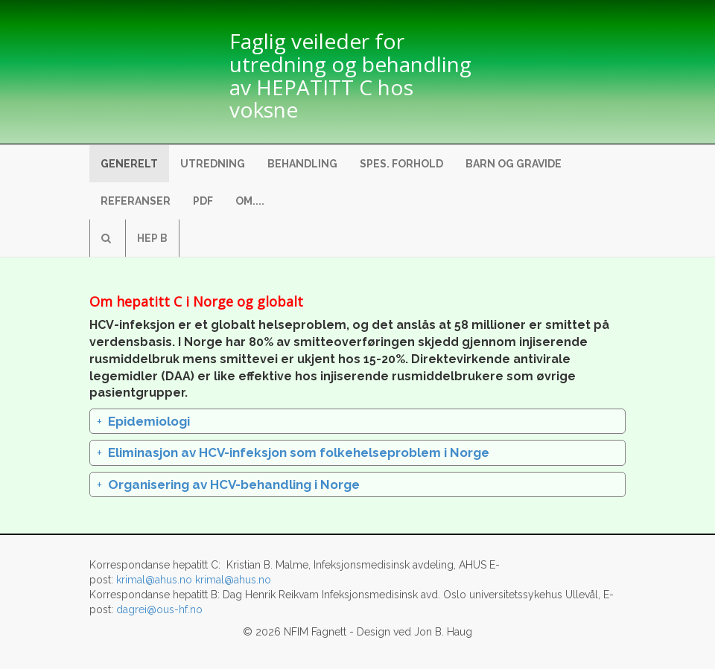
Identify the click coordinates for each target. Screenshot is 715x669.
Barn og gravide (513, 164)
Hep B (152, 238)
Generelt (129, 164)
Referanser (136, 201)
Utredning (212, 164)
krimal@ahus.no (154, 580)
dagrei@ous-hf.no (159, 609)
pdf (203, 201)
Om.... (249, 201)
